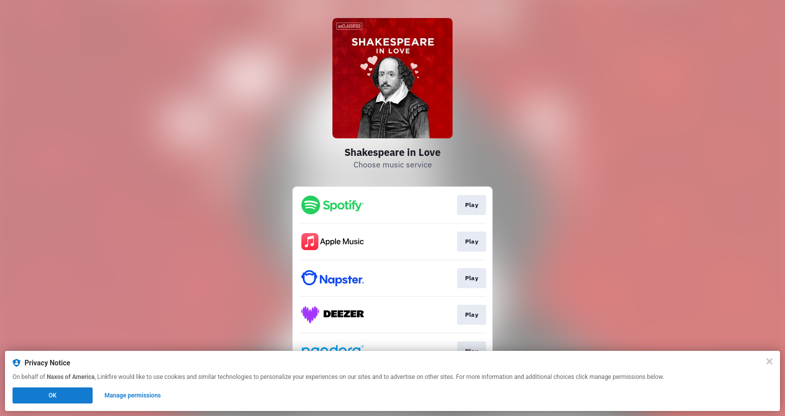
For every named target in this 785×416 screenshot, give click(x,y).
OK (53, 395)
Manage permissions (133, 395)
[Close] (769, 361)
